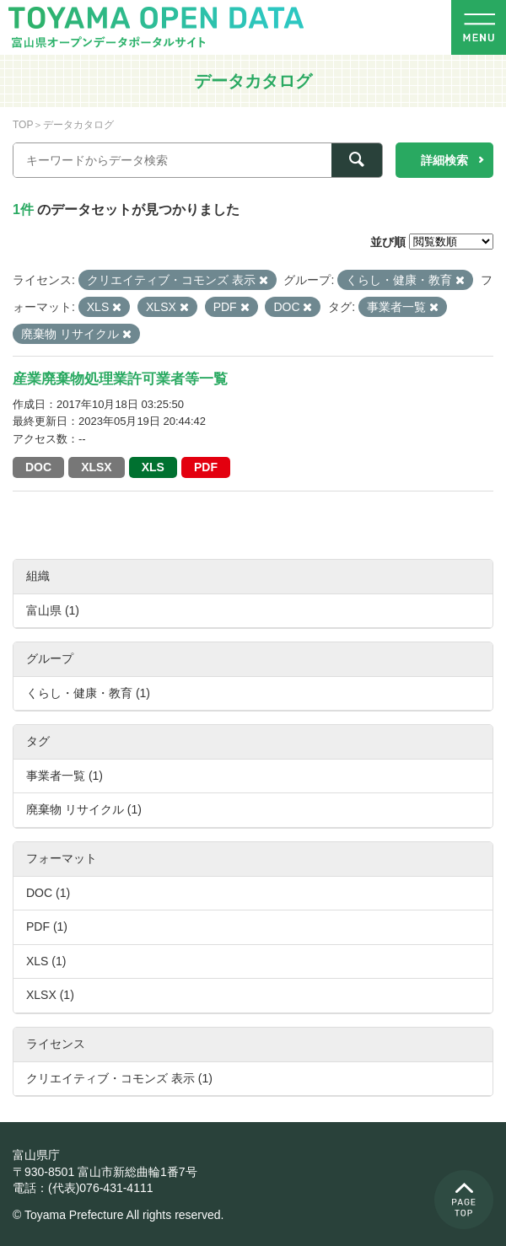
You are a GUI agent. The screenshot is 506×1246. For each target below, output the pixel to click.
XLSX (96, 467)
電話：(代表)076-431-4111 (83, 1188)
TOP (23, 125)
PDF (206, 467)
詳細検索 (444, 160)
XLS (153, 467)
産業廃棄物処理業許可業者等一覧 (120, 379)
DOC (38, 467)
